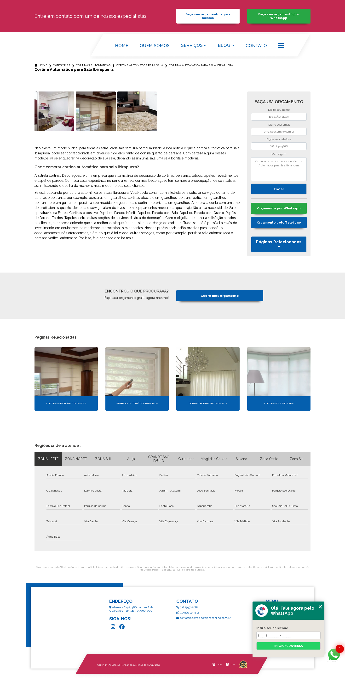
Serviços (192, 45)
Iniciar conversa (288, 646)
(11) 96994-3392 (187, 612)
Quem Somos (155, 45)
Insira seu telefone (272, 628)
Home (121, 45)
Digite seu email (279, 124)
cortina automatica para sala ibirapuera (201, 65)
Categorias (61, 65)
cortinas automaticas (93, 65)
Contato (256, 45)
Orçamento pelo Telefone (279, 222)
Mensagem (278, 154)
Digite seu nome (279, 109)
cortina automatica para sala (139, 65)
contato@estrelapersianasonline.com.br (203, 618)
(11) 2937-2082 (187, 607)
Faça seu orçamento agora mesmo (207, 16)
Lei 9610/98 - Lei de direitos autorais (183, 569)
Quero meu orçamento (220, 296)
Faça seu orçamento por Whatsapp (278, 16)
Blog (224, 45)
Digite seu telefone (278, 139)
